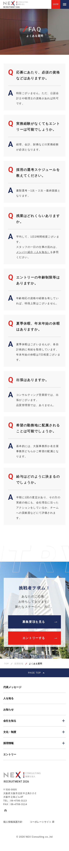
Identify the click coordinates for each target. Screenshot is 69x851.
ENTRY (56, 4)
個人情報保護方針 (12, 822)
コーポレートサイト (42, 822)
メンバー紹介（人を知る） (33, 252)
